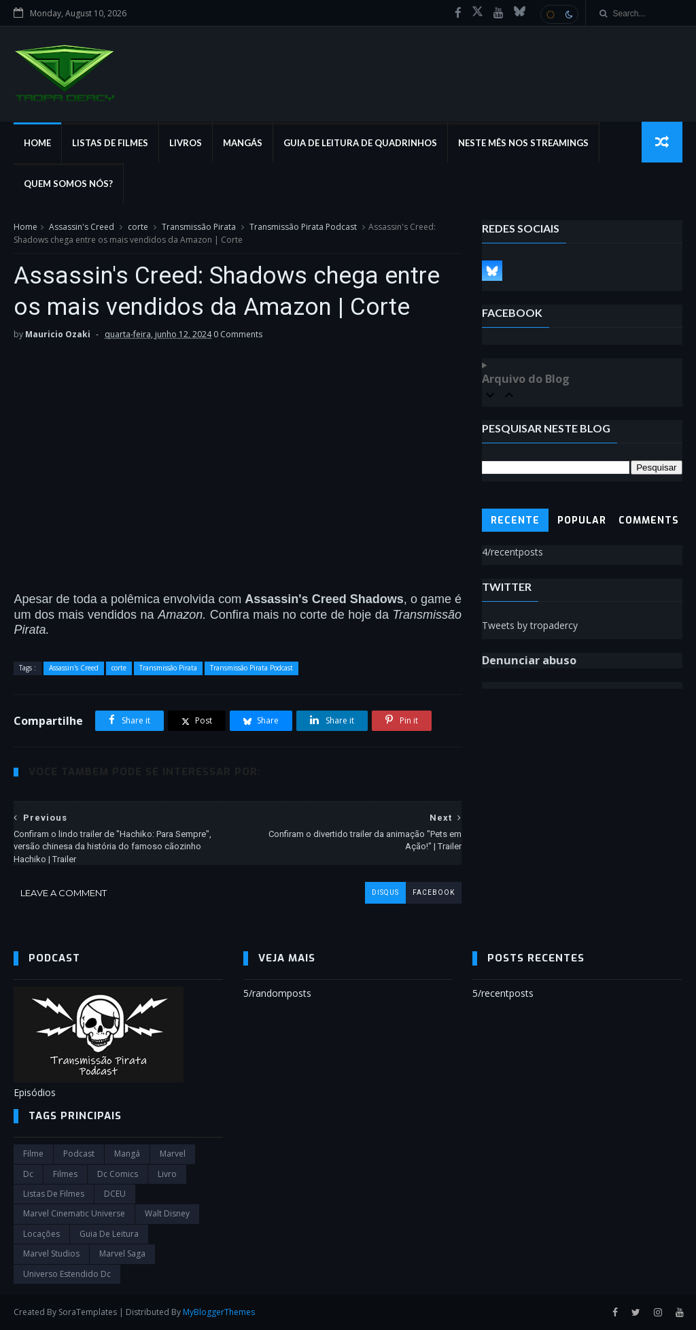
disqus (385, 892)
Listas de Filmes (110, 142)
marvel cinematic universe (74, 1213)
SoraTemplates (87, 1312)
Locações (41, 1234)
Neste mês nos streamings (523, 142)
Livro (167, 1174)
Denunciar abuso (529, 660)
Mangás (242, 142)
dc (28, 1174)
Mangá (127, 1153)
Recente (515, 520)
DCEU (115, 1193)
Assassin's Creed (81, 227)
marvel (173, 1153)
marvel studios (51, 1253)
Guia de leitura (109, 1234)
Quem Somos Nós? (68, 183)
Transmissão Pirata (199, 227)
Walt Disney (167, 1213)
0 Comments (237, 334)
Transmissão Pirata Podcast (303, 227)
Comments (649, 520)
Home (37, 142)
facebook (434, 892)
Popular (581, 520)
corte (138, 227)
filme (33, 1153)
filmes (65, 1174)
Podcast (78, 1153)
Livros (185, 142)
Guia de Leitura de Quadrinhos (360, 142)
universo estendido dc (67, 1274)
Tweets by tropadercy (530, 625)
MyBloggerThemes (219, 1312)
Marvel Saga (122, 1253)
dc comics (117, 1174)
